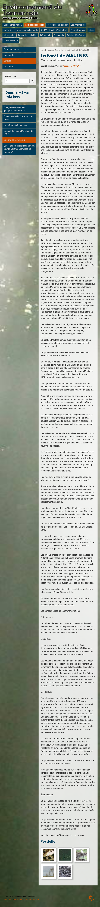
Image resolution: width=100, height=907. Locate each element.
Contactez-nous (11, 40)
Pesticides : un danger (57, 25)
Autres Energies (78, 30)
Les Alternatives (78, 25)
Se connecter (19, 899)
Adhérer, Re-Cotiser (76, 35)
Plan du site (8, 899)
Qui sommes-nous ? (13, 25)
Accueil (43, 50)
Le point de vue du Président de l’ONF (18, 132)
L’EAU (91, 30)
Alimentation (9, 35)
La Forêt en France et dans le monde (21, 30)
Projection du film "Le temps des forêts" (18, 118)
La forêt (67, 50)
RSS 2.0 (36, 899)
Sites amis (59, 35)
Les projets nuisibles (27, 35)
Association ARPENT (71, 66)
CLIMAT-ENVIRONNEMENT (54, 30)
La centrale (9, 55)
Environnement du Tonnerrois (32, 10)
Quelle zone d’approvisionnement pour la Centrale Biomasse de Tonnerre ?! (19, 149)
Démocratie (45, 35)
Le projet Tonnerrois (34, 25)
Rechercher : (11, 76)
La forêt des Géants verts (15, 125)
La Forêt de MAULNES (14, 140)
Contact (28, 899)
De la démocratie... (12, 49)
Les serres (8, 67)
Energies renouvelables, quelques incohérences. (15, 109)
